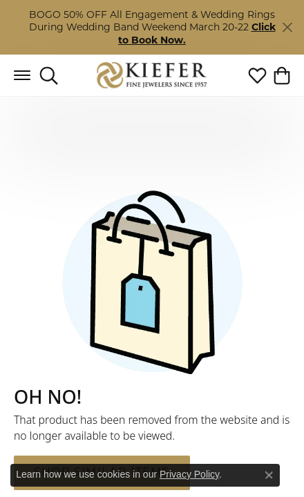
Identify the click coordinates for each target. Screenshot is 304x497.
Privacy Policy (189, 474)
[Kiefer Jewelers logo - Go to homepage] (152, 75)
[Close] (287, 27)
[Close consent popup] (269, 475)
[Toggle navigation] (22, 75)
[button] (48, 75)
